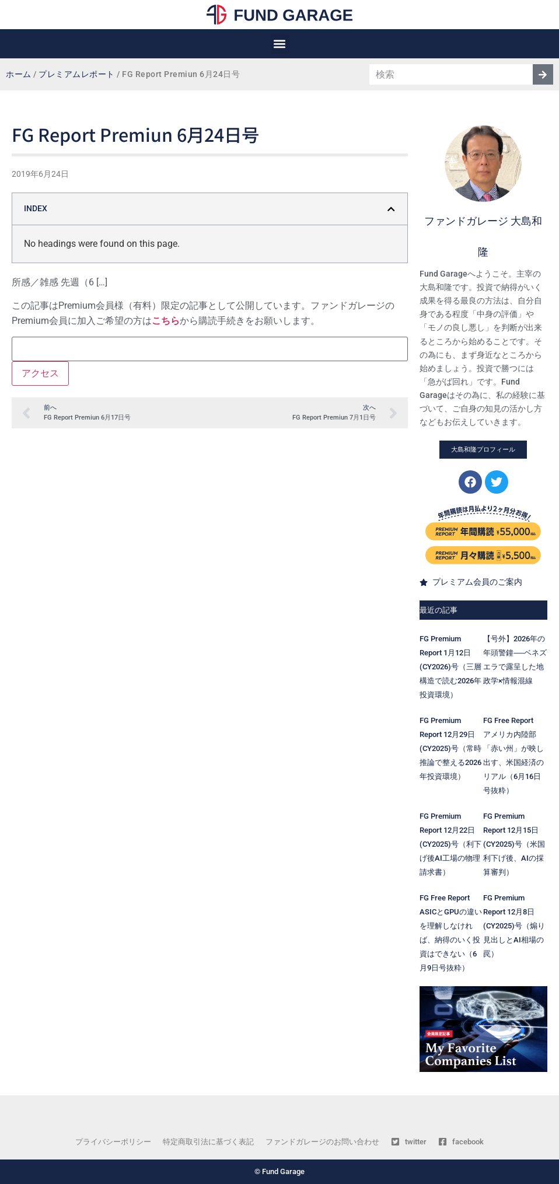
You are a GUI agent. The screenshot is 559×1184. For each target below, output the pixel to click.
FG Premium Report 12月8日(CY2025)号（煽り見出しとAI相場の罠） (514, 925)
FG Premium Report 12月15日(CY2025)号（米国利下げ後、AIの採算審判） (514, 844)
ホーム (19, 74)
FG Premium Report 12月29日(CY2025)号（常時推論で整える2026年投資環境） (450, 748)
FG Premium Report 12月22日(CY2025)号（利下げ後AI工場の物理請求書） (450, 844)
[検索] (543, 74)
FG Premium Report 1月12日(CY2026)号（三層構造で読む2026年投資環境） (450, 666)
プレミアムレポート (77, 74)
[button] (279, 44)
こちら (166, 320)
